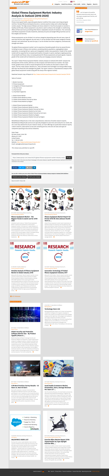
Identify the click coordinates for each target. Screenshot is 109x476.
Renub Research (48, 383)
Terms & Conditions (67, 471)
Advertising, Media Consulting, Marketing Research (36, 18)
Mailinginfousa (48, 306)
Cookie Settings (95, 471)
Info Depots (14, 437)
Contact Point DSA (76, 471)
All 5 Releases (15, 296)
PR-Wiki (60, 1)
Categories (57, 4)
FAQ (49, 471)
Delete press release (19, 177)
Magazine (89, 4)
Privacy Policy (58, 471)
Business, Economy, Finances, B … (58, 212)
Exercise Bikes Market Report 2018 (53, 437)
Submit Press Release (66, 4)
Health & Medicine (21, 266)
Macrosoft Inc (14, 383)
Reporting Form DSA (86, 471)
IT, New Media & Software (23, 327)
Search (94, 1)
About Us (95, 4)
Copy (69, 157)
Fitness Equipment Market (27, 20)
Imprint (65, 1)
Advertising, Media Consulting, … (24, 212)
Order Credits (77, 4)
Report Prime (14, 329)
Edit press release (34, 177)
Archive (83, 4)
